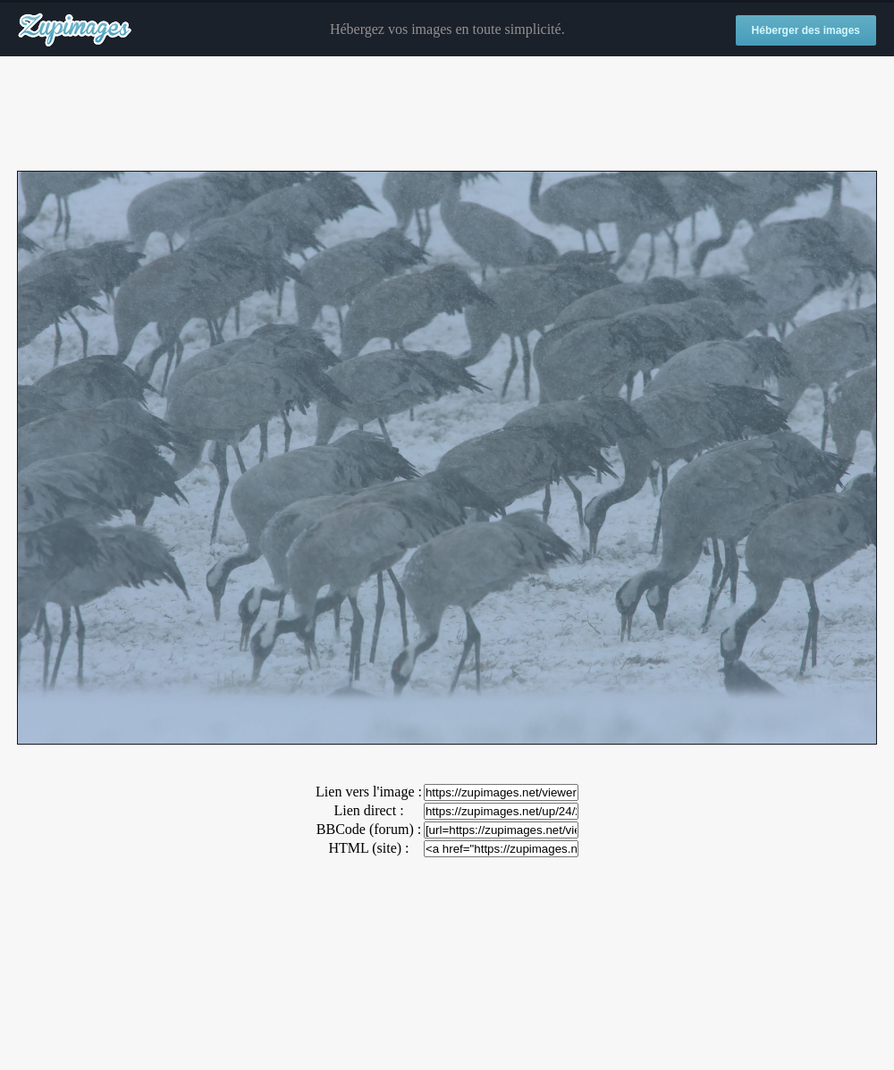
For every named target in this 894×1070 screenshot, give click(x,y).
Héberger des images (806, 30)
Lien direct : (368, 810)
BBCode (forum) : (368, 829)
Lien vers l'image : (369, 791)
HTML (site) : (368, 847)
